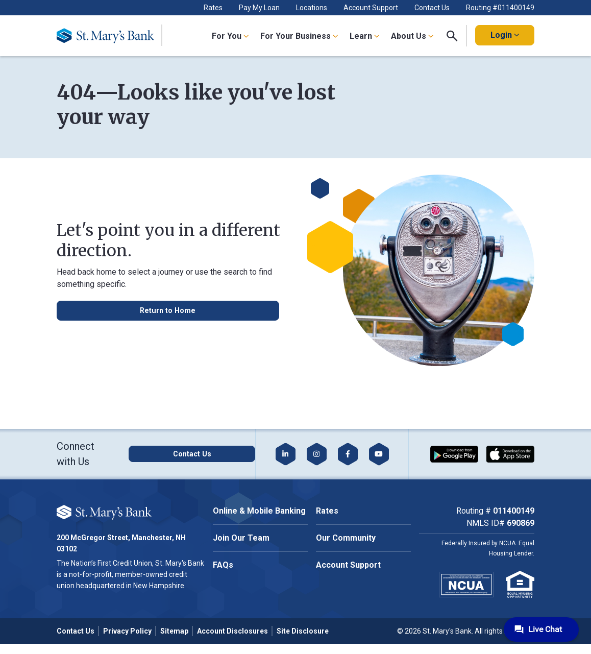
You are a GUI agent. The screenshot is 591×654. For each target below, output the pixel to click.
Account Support (370, 8)
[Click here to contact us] (199, 454)
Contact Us (432, 8)
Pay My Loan (259, 8)
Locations (311, 8)
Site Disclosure (303, 631)
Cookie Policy (115, 518)
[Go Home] (109, 35)
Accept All (114, 549)
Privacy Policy (127, 631)
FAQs (223, 565)
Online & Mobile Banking (259, 511)
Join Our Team (241, 538)
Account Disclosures (232, 631)
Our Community (346, 538)
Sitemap (174, 631)
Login (504, 35)
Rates (213, 8)
